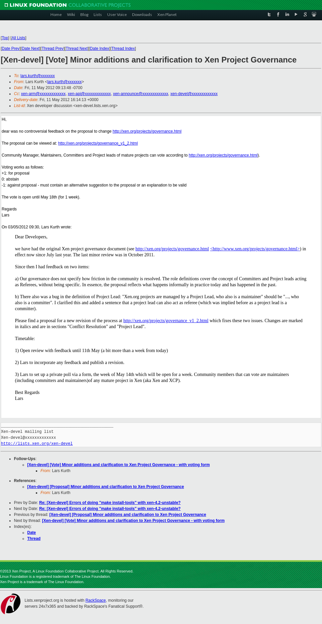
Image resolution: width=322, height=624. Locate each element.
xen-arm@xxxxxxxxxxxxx (43, 93)
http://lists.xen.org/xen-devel (37, 443)
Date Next (30, 48)
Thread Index (123, 48)
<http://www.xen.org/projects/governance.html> (255, 248)
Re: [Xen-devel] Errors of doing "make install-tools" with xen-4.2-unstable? (110, 502)
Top (5, 38)
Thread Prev (52, 48)
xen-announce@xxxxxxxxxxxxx (140, 93)
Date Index (99, 48)
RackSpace (95, 600)
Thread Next (77, 48)
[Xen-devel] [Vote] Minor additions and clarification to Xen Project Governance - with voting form (118, 464)
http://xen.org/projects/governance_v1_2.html (98, 143)
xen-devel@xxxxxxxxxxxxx (193, 93)
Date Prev (10, 48)
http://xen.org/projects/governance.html (147, 131)
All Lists (18, 38)
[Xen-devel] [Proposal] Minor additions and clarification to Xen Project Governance (105, 486)
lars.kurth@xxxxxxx (38, 75)
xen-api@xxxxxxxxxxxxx (89, 93)
